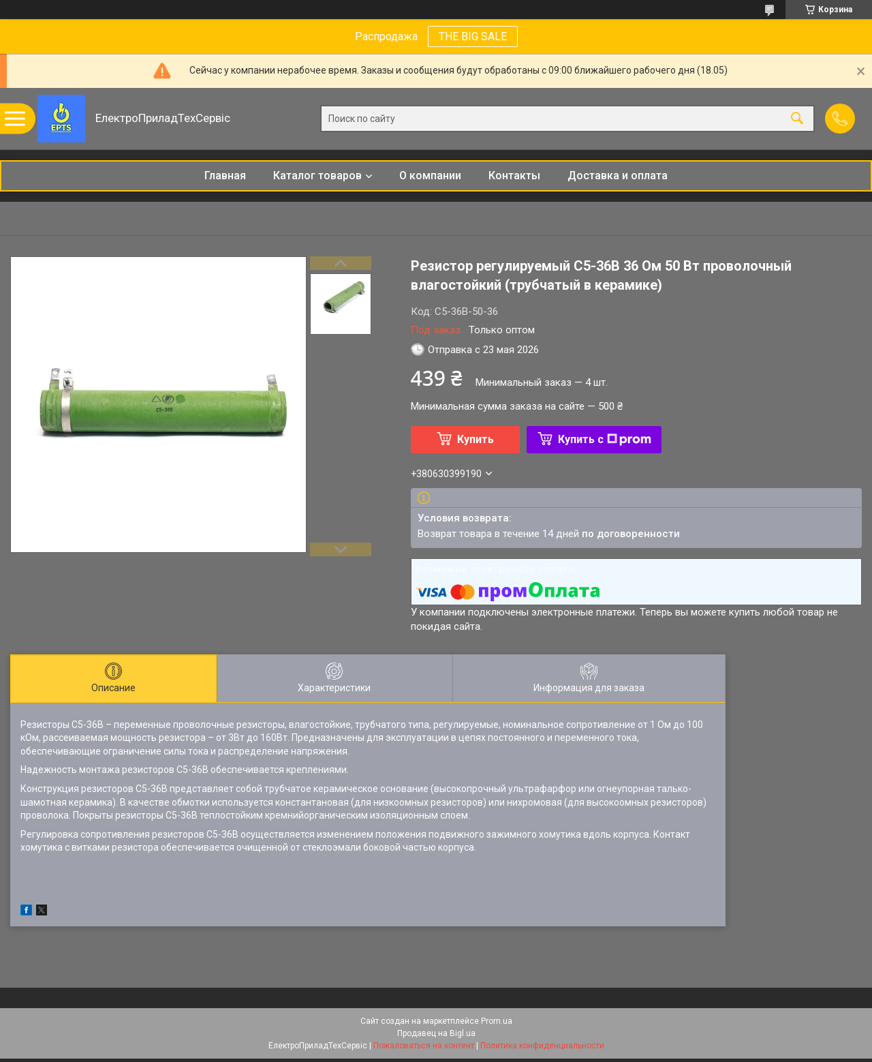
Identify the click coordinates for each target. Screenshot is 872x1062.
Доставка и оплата (617, 175)
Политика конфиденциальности (542, 1045)
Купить (475, 439)
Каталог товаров (317, 175)
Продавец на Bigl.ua (436, 1033)
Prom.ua (496, 1021)
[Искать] (797, 119)
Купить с (604, 439)
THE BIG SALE (473, 36)
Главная (225, 175)
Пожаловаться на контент (423, 1045)
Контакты (514, 175)
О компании (430, 175)
